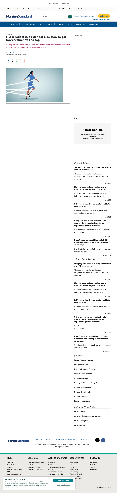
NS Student (20, 9)
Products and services (14, 469)
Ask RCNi (62, 9)
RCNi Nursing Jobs (81, 420)
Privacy (50, 469)
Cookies (50, 465)
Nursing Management (82, 387)
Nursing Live (74, 467)
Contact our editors (33, 467)
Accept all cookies (63, 480)
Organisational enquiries (101, 19)
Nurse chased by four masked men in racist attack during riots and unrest (90, 188)
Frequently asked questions (57, 467)
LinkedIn (93, 465)
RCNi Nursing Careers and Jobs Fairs (88, 416)
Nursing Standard (7, 24)
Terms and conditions (55, 472)
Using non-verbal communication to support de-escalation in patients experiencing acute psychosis (90, 223)
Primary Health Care (82, 401)
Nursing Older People (82, 392)
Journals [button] (50, 9)
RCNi (10, 458)
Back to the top (105, 487)
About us (39, 439)
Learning (30, 9)
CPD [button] (70, 9)
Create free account (82, 16)
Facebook (93, 462)
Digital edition (93, 24)
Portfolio (40, 9)
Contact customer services (36, 462)
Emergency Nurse (81, 364)
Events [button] (80, 9)
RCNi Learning (79, 411)
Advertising (74, 462)
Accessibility (52, 462)
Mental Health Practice (83, 373)
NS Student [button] (60, 24)
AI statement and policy (56, 474)
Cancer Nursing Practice (83, 360)
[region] (39, 483)
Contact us (32, 458)
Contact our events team (35, 465)
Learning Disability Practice (84, 369)
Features (42, 24)
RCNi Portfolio (79, 425)
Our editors (49, 439)
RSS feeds (93, 469)
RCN (8, 472)
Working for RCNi (76, 478)
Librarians (73, 465)
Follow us (95, 458)
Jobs (90, 9)
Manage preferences (63, 485)
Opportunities (77, 458)
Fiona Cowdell (10, 53)
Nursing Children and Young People (87, 383)
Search (70, 17)
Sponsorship (74, 472)
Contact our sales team (35, 469)
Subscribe (104, 16)
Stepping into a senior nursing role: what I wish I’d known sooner (92, 168)
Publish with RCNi (76, 474)
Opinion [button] (50, 24)
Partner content (80, 24)
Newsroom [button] (14, 24)
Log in (93, 16)
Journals (10, 467)
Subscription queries (14, 474)
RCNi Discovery (75, 476)
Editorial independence (15, 465)
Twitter (92, 467)
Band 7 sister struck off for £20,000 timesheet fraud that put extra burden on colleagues (91, 242)
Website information (58, 458)
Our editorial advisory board (65, 439)
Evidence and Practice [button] (28, 24)
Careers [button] (69, 24)
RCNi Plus (9, 9)
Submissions (82, 439)
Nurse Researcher (81, 378)
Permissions (74, 469)
